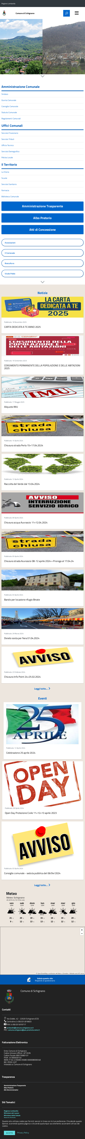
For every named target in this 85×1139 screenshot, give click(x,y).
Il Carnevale (10, 253)
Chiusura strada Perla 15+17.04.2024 (23, 445)
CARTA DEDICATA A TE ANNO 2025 (22, 327)
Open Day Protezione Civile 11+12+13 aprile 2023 (31, 813)
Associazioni (10, 242)
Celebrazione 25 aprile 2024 (20, 753)
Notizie (42, 293)
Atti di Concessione (42, 229)
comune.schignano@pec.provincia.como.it (24, 1030)
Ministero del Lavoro (11, 1113)
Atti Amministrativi (11, 1090)
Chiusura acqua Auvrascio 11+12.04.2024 (25, 522)
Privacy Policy (23, 1132)
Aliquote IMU (11, 407)
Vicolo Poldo (10, 273)
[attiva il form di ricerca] (66, 13)
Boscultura (9, 263)
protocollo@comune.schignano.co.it (20, 1027)
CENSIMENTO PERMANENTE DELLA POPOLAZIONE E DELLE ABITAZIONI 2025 (42, 366)
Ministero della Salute (12, 1115)
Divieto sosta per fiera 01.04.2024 (21, 638)
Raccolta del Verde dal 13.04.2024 (22, 484)
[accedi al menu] (77, 13)
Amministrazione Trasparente (42, 206)
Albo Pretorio (42, 218)
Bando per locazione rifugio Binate (22, 599)
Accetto (9, 1133)
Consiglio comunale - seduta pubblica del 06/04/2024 (32, 873)
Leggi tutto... (42, 689)
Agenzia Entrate (10, 1117)
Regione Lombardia (11, 1111)
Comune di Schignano (25, 13)
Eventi (42, 698)
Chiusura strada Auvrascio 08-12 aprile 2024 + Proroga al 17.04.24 (39, 561)
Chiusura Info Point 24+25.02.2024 (22, 677)
